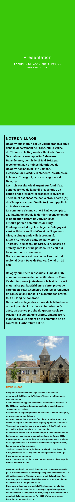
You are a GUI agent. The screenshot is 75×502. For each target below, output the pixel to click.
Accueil (20, 64)
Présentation (37, 67)
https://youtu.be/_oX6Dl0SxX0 (20, 499)
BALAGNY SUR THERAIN (43, 64)
